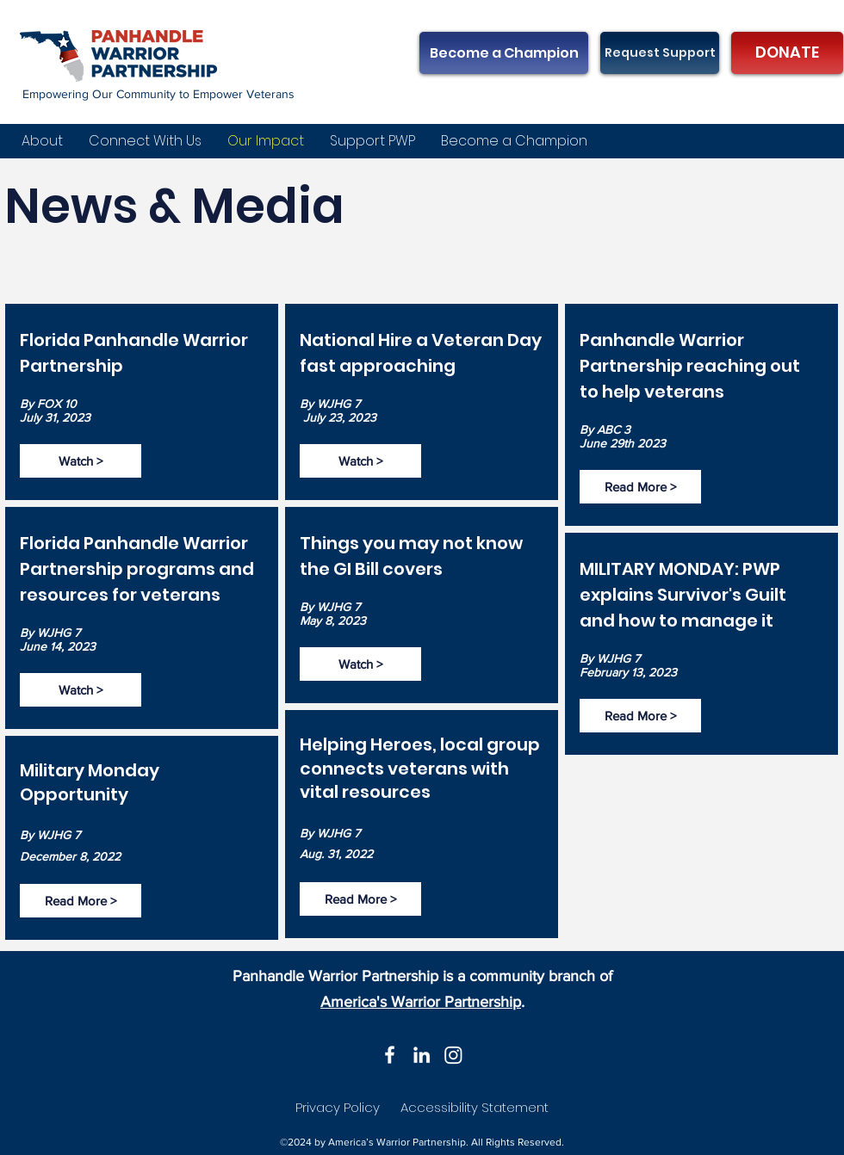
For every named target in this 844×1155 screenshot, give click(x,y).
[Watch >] (80, 461)
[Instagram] (453, 1054)
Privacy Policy (337, 1107)
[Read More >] (80, 900)
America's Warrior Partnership (420, 1001)
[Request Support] (659, 53)
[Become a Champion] (503, 53)
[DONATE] (787, 53)
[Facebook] (389, 1054)
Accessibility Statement (474, 1107)
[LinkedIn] (421, 1054)
